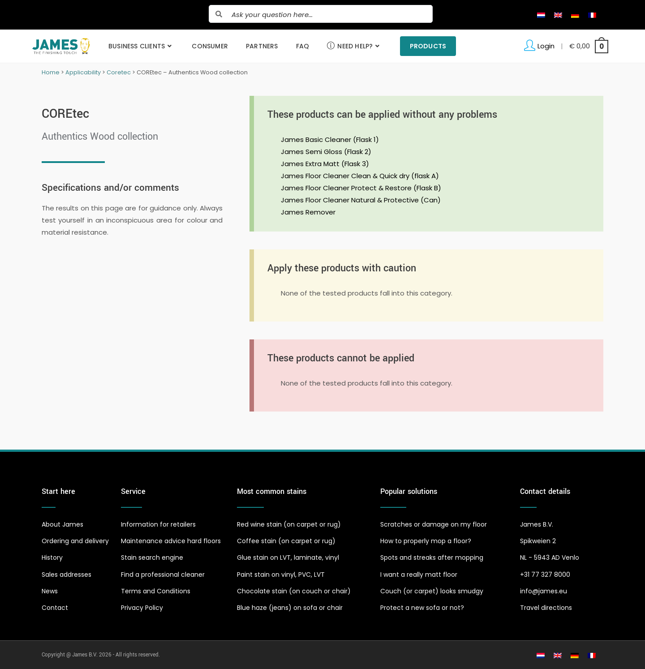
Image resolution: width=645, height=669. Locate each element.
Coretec (119, 72)
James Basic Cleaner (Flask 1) (330, 139)
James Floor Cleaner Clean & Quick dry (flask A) (360, 175)
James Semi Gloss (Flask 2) (326, 151)
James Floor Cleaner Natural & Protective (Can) (361, 200)
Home (51, 72)
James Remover (308, 212)
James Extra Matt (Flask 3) (325, 163)
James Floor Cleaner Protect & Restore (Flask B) (361, 188)
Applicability (83, 72)
